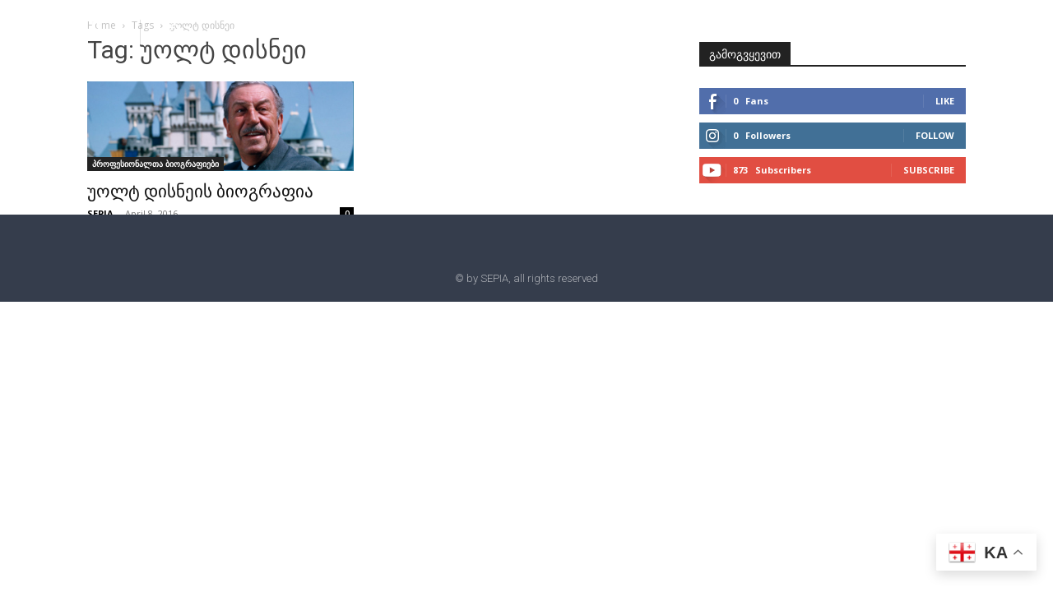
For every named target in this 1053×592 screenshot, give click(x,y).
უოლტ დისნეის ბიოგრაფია (200, 191)
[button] (174, 31)
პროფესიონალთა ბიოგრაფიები (155, 163)
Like (944, 101)
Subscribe (928, 170)
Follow (935, 135)
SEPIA (100, 213)
